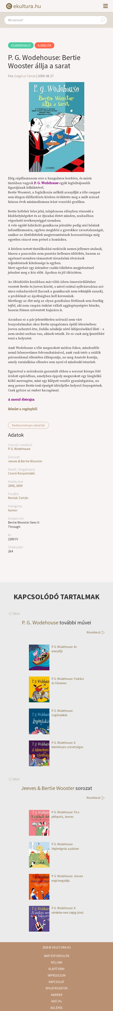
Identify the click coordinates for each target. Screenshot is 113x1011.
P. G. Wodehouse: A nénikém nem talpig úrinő (56, 910)
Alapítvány (56, 969)
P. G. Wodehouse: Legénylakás (51, 713)
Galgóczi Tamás (25, 76)
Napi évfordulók (56, 956)
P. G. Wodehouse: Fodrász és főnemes (56, 681)
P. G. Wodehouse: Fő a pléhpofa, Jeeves (54, 814)
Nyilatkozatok (57, 988)
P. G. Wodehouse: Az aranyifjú (53, 649)
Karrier (56, 995)
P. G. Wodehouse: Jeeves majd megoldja (56, 878)
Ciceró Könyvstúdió (21, 473)
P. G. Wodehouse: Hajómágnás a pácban (54, 846)
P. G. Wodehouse (19, 449)
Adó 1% (56, 1001)
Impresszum (56, 975)
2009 (19, 486)
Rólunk (56, 962)
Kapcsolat (56, 982)
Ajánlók (44, 45)
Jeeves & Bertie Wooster (25, 461)
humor (12, 510)
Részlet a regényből (22, 409)
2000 (11, 486)
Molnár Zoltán (18, 498)
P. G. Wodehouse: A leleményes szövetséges (56, 744)
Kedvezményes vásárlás (28, 425)
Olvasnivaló (21, 45)
